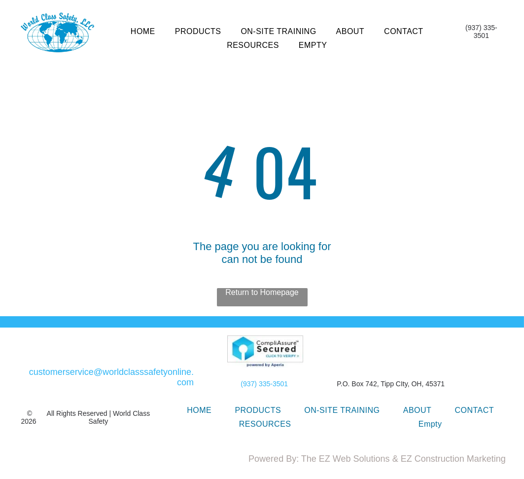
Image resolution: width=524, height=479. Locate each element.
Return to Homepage (262, 292)
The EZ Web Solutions (345, 459)
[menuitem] (143, 31)
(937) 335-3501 (264, 384)
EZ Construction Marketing (453, 459)
